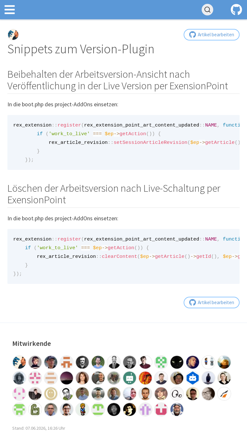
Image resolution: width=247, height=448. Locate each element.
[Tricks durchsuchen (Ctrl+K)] (207, 9)
